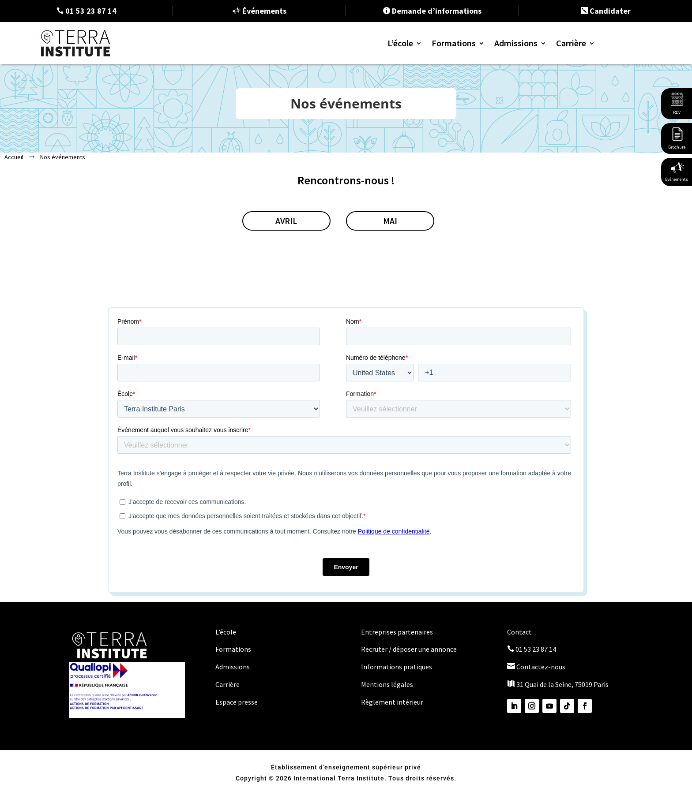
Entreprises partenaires (397, 630)
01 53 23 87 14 (531, 648)
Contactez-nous (536, 665)
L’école (400, 43)
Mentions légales (387, 683)
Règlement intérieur (392, 700)
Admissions (516, 43)
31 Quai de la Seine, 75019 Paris (558, 683)
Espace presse (236, 700)
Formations (454, 43)
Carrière (571, 43)
